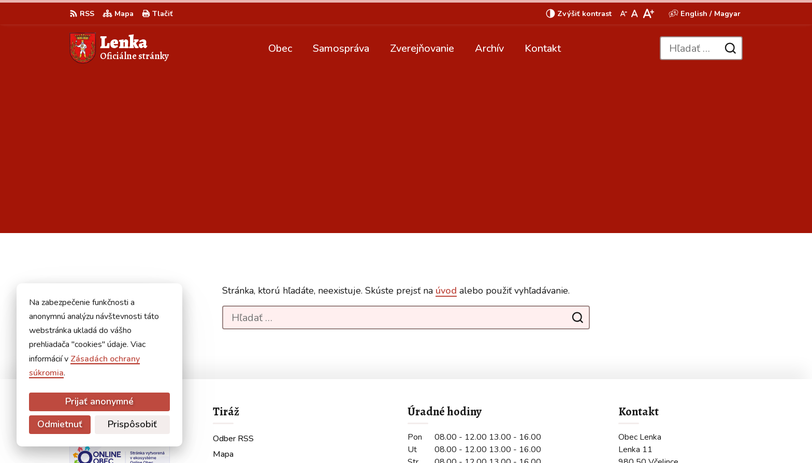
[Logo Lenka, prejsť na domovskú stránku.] (119, 48)
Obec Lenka (341, 435)
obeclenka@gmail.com (661, 388)
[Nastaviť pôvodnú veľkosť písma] (634, 13)
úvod (446, 129)
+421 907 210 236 (655, 375)
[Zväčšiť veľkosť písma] (648, 13)
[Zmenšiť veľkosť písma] (623, 13)
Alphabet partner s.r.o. (208, 435)
